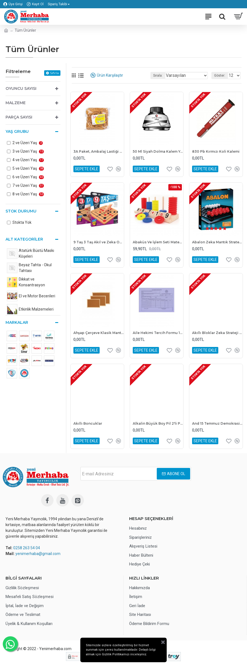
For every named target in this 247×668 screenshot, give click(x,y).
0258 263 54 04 (26, 548)
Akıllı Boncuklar (87, 423)
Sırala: (158, 75)
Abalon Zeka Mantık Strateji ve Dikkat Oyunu (217, 242)
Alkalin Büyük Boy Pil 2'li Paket (158, 423)
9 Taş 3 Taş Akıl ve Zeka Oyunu (98, 242)
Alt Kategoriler (24, 239)
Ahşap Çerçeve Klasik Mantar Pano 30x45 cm (98, 333)
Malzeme (16, 102)
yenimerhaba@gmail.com (37, 553)
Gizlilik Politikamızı (117, 654)
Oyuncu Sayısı (21, 88)
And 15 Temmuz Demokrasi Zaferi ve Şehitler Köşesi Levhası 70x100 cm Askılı (217, 423)
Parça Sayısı (19, 117)
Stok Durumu (21, 211)
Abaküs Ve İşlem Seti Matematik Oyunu (158, 242)
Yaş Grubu (17, 131)
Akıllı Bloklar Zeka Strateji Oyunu (217, 333)
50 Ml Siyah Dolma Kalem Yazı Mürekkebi (158, 151)
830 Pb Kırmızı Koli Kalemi (216, 151)
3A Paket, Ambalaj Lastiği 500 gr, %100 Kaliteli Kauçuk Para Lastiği (98, 151)
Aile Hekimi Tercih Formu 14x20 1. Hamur (158, 333)
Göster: (219, 75)
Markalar (17, 322)
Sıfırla (54, 73)
